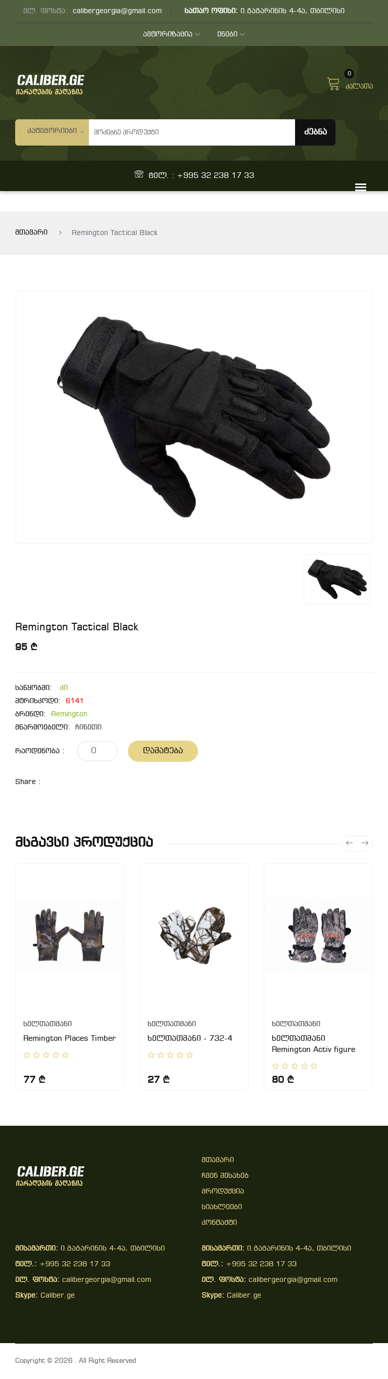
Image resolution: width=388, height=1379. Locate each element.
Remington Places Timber (69, 1039)
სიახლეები (222, 1207)
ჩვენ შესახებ (225, 1176)
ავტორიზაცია (171, 34)
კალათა (349, 82)
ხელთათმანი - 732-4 (190, 1039)
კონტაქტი (219, 1223)
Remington (69, 714)
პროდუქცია (223, 1192)
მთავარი (31, 233)
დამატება (163, 751)
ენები (232, 34)
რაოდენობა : (40, 751)
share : (28, 782)
